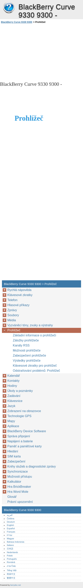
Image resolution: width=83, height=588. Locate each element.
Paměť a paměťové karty (24, 446)
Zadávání (13, 395)
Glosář (12, 496)
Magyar (10, 538)
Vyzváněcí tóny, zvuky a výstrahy (30, 325)
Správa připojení (18, 436)
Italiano (10, 545)
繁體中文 (11, 578)
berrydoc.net (15, 585)
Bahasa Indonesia (15, 542)
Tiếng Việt (11, 570)
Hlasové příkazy (18, 305)
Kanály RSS (21, 345)
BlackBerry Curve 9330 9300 (9, 8)
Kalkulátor (14, 481)
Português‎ (12, 559)
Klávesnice (14, 401)
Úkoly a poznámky (20, 390)
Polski (10, 555)
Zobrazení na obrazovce (24, 411)
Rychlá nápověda (19, 290)
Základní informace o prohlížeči (34, 335)
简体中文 (11, 574)
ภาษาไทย (11, 566)
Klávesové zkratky (19, 295)
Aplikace (13, 426)
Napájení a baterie (20, 441)
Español (11, 528)
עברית (9, 535)
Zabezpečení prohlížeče (29, 355)
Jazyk (11, 406)
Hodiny (12, 385)
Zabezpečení (16, 461)
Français (11, 532)
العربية (9, 515)
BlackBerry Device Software (26, 431)
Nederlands (12, 552)
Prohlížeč (13, 330)
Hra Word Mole (17, 491)
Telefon (12, 300)
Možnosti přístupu (19, 476)
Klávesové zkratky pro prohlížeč (35, 365)
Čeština (10, 518)
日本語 (10, 548)
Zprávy (12, 310)
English (10, 525)
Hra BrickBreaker (19, 486)
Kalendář (13, 375)
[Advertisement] (41, 52)
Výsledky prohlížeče (26, 360)
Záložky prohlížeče (26, 340)
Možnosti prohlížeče (26, 350)
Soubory (13, 315)
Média (11, 320)
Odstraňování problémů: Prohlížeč (36, 370)
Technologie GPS (19, 416)
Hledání (12, 451)
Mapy (11, 421)
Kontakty (13, 380)
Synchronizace (17, 471)
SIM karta (14, 456)
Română (11, 562)
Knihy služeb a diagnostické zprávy (31, 466)
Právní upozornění (20, 501)
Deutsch (11, 522)
